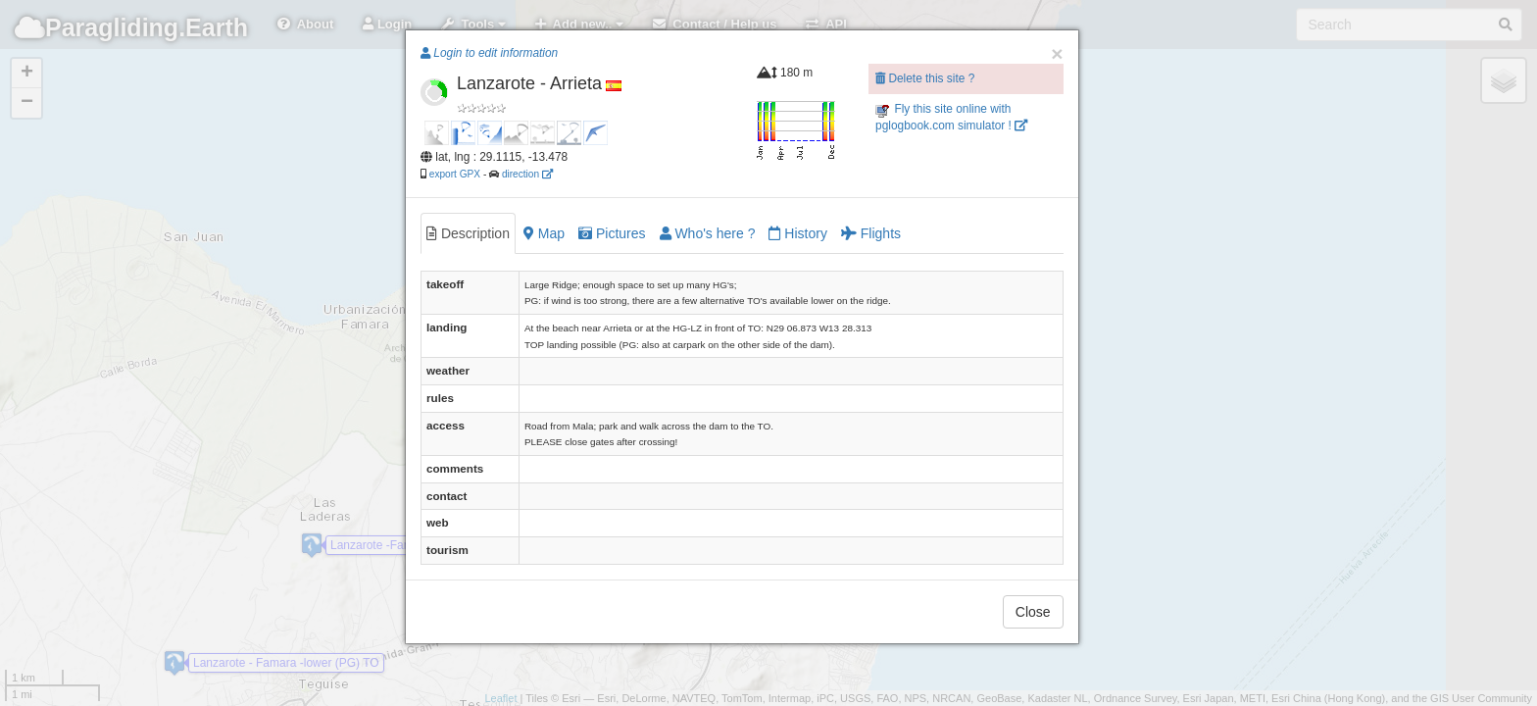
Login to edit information (489, 53)
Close (1033, 612)
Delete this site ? (924, 78)
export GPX (454, 174)
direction (527, 174)
